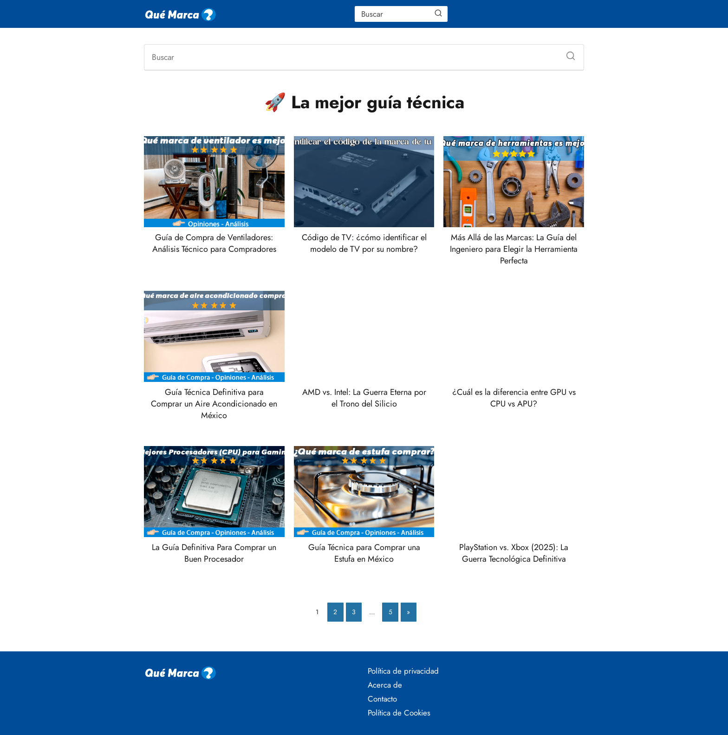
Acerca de (385, 684)
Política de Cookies (399, 712)
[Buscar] (438, 13)
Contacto (382, 698)
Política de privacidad (403, 670)
